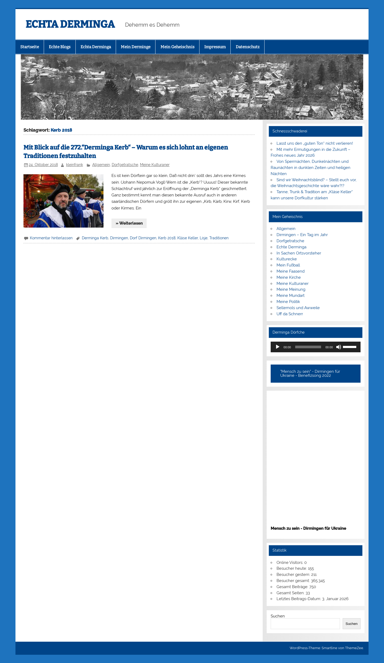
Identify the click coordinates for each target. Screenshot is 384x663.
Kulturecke (287, 259)
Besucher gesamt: (294, 580)
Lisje (203, 238)
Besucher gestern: (294, 574)
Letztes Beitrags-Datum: (299, 598)
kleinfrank (74, 165)
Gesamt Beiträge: (293, 586)
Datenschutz (247, 47)
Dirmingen (119, 238)
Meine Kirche (289, 277)
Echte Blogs (59, 47)
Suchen (278, 616)
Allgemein (101, 165)
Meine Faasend (291, 271)
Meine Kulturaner (155, 165)
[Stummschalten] (338, 347)
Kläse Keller (187, 238)
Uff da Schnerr (290, 314)
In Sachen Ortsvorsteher (299, 253)
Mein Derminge (135, 47)
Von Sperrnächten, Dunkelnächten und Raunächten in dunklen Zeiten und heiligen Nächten (310, 167)
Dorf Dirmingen (143, 238)
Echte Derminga (291, 247)
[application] (316, 347)
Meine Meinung (291, 289)
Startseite (29, 47)
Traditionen (219, 238)
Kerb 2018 (166, 238)
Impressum (215, 47)
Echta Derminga (96, 47)
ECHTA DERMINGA (70, 24)
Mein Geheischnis (177, 47)
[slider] (308, 347)
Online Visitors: (290, 562)
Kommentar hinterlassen (51, 238)
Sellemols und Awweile (298, 307)
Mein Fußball (288, 265)
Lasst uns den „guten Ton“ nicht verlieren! (315, 143)
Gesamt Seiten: (291, 593)
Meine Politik (288, 301)
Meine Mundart (291, 295)
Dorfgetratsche (125, 165)
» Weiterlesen (129, 223)
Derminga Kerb (95, 238)
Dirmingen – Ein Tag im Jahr (302, 234)
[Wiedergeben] (277, 347)
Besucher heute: (292, 568)
